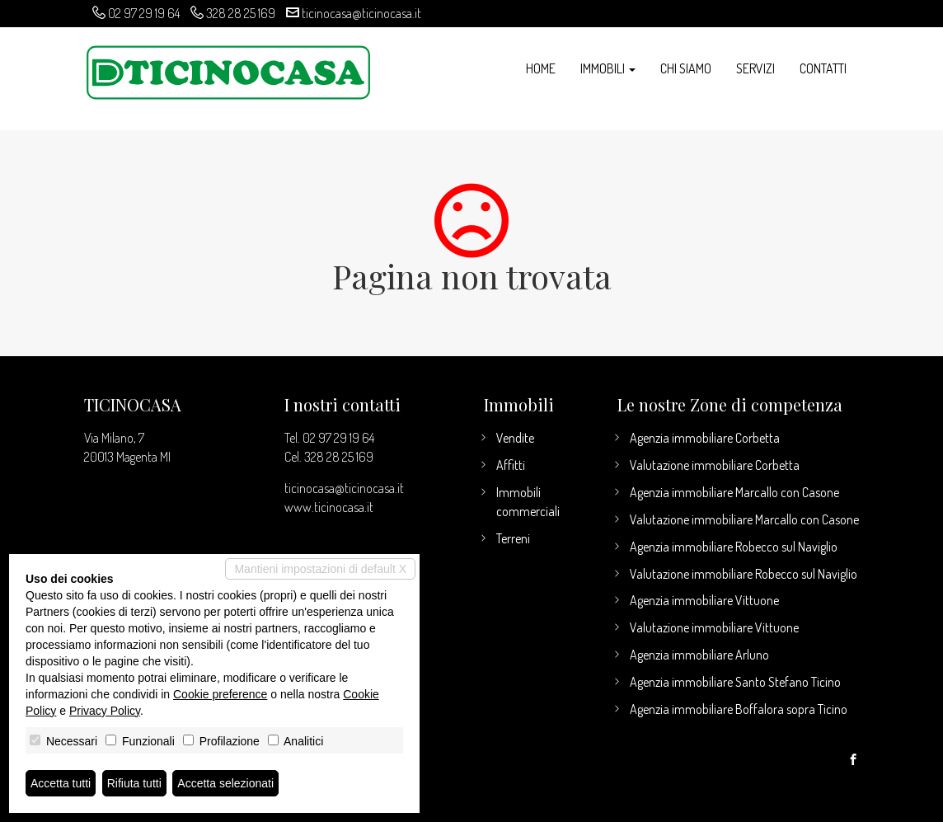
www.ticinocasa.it (328, 507)
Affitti (510, 465)
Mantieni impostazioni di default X (320, 568)
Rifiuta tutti (134, 783)
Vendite (515, 438)
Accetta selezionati (225, 783)
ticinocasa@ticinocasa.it (361, 13)
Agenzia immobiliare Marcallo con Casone (734, 492)
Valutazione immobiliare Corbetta (715, 465)
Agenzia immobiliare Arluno (699, 654)
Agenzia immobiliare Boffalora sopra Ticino (738, 709)
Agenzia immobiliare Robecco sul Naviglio (733, 546)
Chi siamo (685, 68)
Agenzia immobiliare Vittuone (704, 600)
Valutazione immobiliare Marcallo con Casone (744, 519)
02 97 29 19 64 (144, 13)
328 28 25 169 (240, 13)
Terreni (513, 538)
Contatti (823, 68)
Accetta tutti (60, 783)
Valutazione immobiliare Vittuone (714, 627)
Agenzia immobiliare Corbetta (705, 438)
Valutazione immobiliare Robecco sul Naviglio (743, 574)
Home (541, 68)
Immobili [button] (608, 68)
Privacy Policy (104, 710)
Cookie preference (220, 694)
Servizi (755, 68)
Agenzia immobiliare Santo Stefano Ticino (735, 682)
